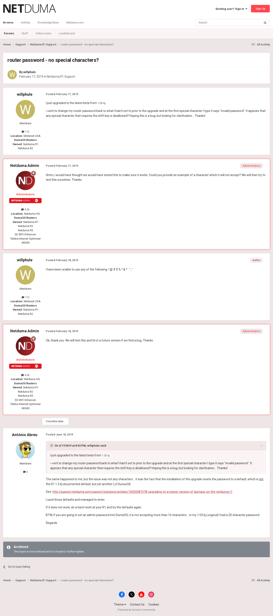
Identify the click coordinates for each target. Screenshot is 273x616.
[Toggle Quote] (52, 445)
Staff (25, 33)
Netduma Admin (24, 165)
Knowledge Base (48, 22)
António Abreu (24, 434)
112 (25, 131)
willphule (29, 72)
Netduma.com (75, 22)
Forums (9, 33)
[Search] (217, 22)
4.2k (25, 209)
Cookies (153, 604)
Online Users (43, 33)
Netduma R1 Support (61, 76)
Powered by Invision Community (136, 609)
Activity (25, 22)
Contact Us (137, 604)
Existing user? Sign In (231, 8)
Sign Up (260, 8)
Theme (120, 604)
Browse (8, 24)
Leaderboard (67, 33)
